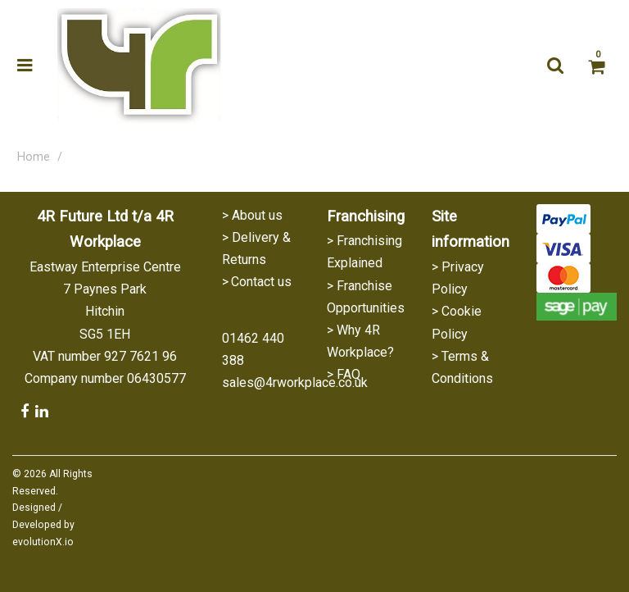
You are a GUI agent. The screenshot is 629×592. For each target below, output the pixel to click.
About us (257, 215)
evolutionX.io (43, 542)
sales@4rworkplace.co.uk (295, 382)
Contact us (261, 281)
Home (33, 157)
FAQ (348, 374)
